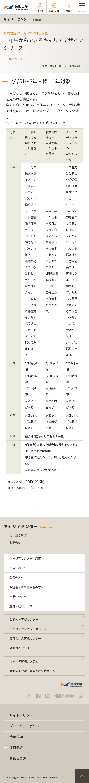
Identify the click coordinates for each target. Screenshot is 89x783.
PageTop (82, 776)
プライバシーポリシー (26, 725)
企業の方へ (16, 577)
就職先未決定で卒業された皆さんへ (32, 671)
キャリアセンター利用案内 (26, 558)
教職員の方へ (19, 758)
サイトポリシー (21, 715)
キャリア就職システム (24, 661)
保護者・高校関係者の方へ (26, 587)
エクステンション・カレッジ (28, 629)
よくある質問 (18, 535)
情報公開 (16, 736)
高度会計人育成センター (25, 638)
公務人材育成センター (24, 619)
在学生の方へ (18, 568)
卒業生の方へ (18, 596)
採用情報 (16, 747)
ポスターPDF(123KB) (28, 481)
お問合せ (15, 542)
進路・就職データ (20, 606)
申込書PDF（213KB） (28, 487)
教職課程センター (21, 648)
